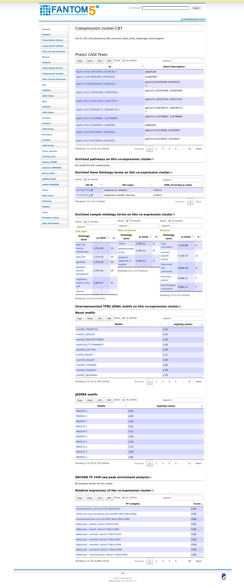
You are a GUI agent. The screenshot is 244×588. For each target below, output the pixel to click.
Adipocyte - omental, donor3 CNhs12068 (98, 544)
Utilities (46, 207)
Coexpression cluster (192, 19)
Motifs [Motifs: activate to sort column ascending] (101, 324)
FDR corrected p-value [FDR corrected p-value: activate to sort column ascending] (178, 185)
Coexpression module (52, 46)
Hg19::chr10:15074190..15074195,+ (96, 71)
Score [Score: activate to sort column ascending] (197, 503)
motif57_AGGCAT (85, 334)
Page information (50, 223)
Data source (48, 196)
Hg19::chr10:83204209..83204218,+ (96, 83)
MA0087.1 (81, 421)
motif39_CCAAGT (85, 360)
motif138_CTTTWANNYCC (90, 344)
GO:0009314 (83, 190)
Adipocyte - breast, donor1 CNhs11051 (97, 524)
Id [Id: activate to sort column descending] (110, 66)
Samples (46, 35)
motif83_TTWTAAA (86, 365)
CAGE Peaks (48, 96)
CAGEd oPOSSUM (50, 185)
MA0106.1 (81, 411)
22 (189, 148)
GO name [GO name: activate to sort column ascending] (128, 185)
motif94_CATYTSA (86, 349)
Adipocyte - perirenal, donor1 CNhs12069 (99, 549)
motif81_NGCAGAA (86, 375)
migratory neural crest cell (82, 283)
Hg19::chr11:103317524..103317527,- (97, 101)
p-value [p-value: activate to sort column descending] (101, 237)
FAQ (122, 573)
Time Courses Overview (53, 51)
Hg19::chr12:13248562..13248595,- (96, 125)
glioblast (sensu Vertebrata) (82, 271)
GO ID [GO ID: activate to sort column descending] (89, 185)
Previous (139, 148)
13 (189, 463)
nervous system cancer (165, 256)
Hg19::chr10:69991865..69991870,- (96, 76)
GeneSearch (135, 8)
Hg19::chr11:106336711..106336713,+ (98, 109)
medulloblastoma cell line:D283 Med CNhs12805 (103, 519)
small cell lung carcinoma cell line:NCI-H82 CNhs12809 (106, 514)
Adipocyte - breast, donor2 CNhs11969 (97, 529)
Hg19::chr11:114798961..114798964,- (97, 118)
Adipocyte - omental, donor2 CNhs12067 (98, 539)
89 (189, 561)
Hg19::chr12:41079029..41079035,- (96, 140)
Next (198, 148)
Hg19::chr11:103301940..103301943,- (97, 92)
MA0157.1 (81, 451)
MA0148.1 (81, 431)
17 (189, 381)
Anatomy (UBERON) (51, 168)
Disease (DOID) (49, 162)
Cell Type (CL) (49, 157)
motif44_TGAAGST (86, 370)
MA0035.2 (81, 436)
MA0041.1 (81, 416)
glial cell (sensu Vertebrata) (82, 248)
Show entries (125, 60)
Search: (183, 60)
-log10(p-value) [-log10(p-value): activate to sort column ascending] (165, 324)
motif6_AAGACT (85, 354)
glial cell (80, 256)
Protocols (47, 201)
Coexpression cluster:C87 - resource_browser (67, 8)
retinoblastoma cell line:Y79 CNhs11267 (98, 508)
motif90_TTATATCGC (87, 329)
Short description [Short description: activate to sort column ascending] (174, 66)
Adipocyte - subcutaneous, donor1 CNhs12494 (101, 554)
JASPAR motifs (49, 179)
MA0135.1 (81, 426)
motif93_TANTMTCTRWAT (90, 339)
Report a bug (114, 581)
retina (121, 243)
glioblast (81, 262)
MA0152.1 (81, 446)
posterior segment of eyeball (124, 261)
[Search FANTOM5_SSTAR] (165, 8)
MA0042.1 (81, 457)
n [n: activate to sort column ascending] (114, 237)
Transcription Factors (52, 40)
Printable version (50, 218)
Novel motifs (48, 173)
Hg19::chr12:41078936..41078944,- (96, 132)
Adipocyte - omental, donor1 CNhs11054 (98, 534)
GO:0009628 (83, 195)
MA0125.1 (81, 441)
